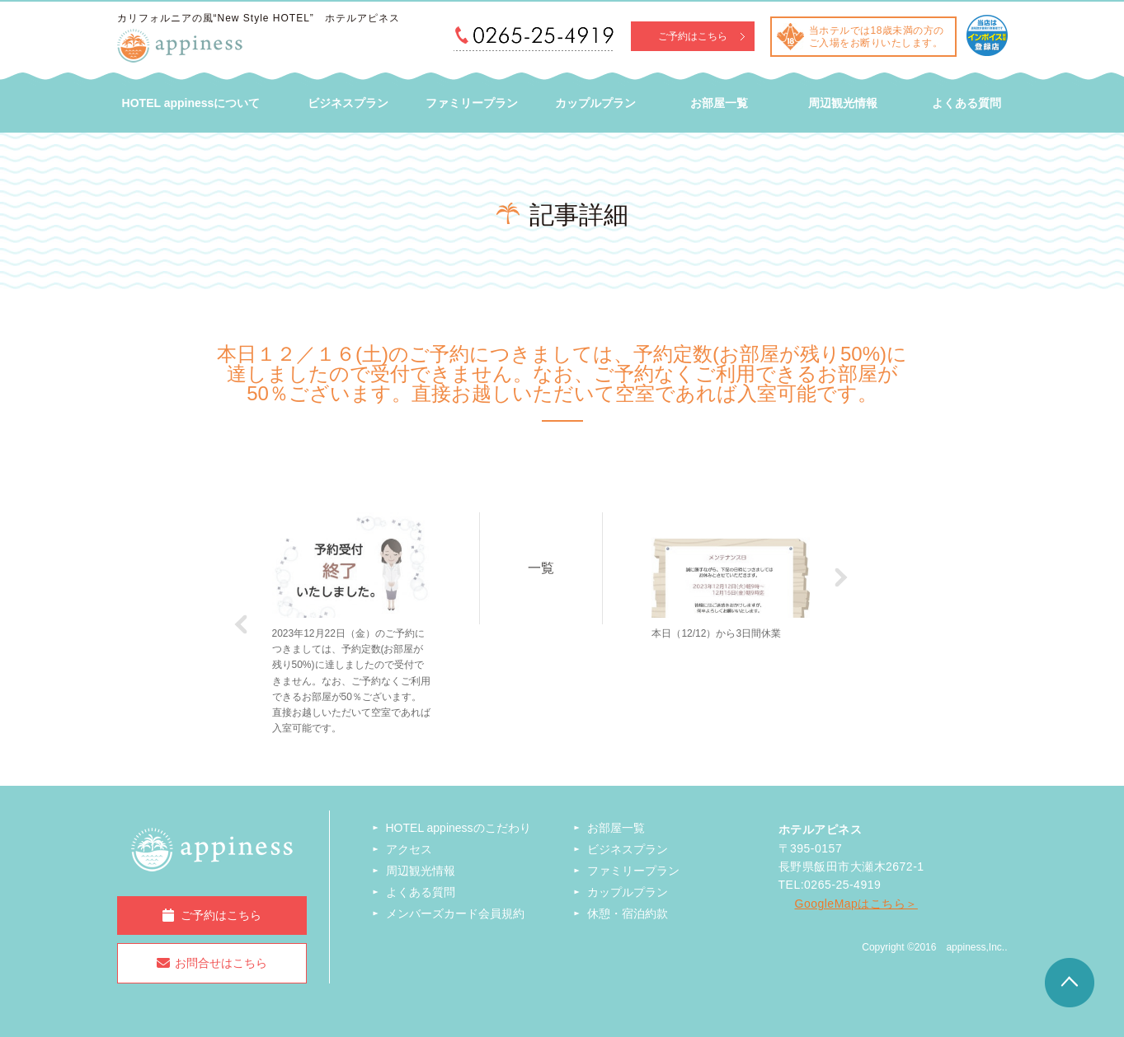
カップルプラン (595, 103)
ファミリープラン (472, 103)
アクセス (409, 849)
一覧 (541, 568)
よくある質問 (966, 103)
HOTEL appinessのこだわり (458, 827)
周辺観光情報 (842, 103)
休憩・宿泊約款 (627, 913)
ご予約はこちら (692, 36)
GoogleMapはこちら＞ (856, 903)
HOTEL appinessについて (191, 103)
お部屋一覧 (719, 103)
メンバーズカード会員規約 (455, 913)
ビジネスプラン (348, 103)
